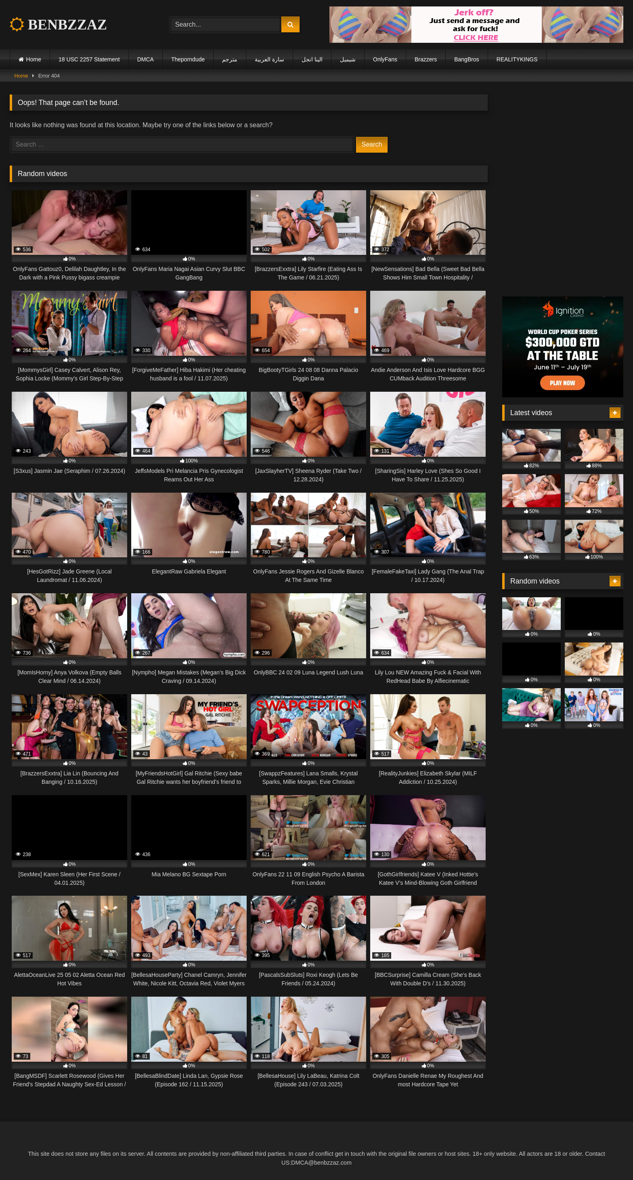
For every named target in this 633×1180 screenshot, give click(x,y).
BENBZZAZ (58, 25)
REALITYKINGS (517, 59)
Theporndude (188, 59)
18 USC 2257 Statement (89, 59)
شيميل (348, 59)
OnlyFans (385, 59)
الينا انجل (312, 59)
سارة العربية (269, 59)
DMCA (145, 59)
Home (33, 59)
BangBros (466, 59)
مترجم (229, 59)
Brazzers (426, 59)
